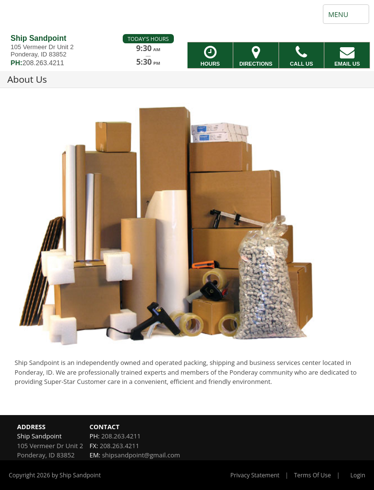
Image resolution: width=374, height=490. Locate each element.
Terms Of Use (312, 475)
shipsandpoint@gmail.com (141, 455)
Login (358, 475)
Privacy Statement (255, 475)
